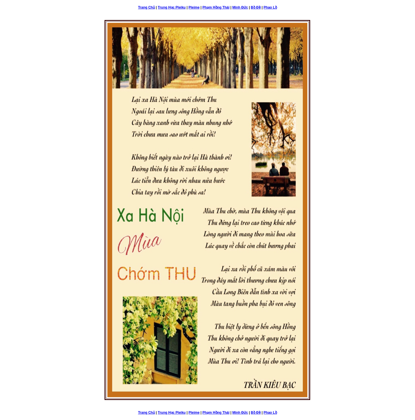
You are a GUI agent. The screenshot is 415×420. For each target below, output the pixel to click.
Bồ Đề (256, 7)
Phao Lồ (270, 7)
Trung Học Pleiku (172, 7)
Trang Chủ (146, 7)
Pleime (194, 7)
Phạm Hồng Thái (216, 7)
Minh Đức (240, 7)
